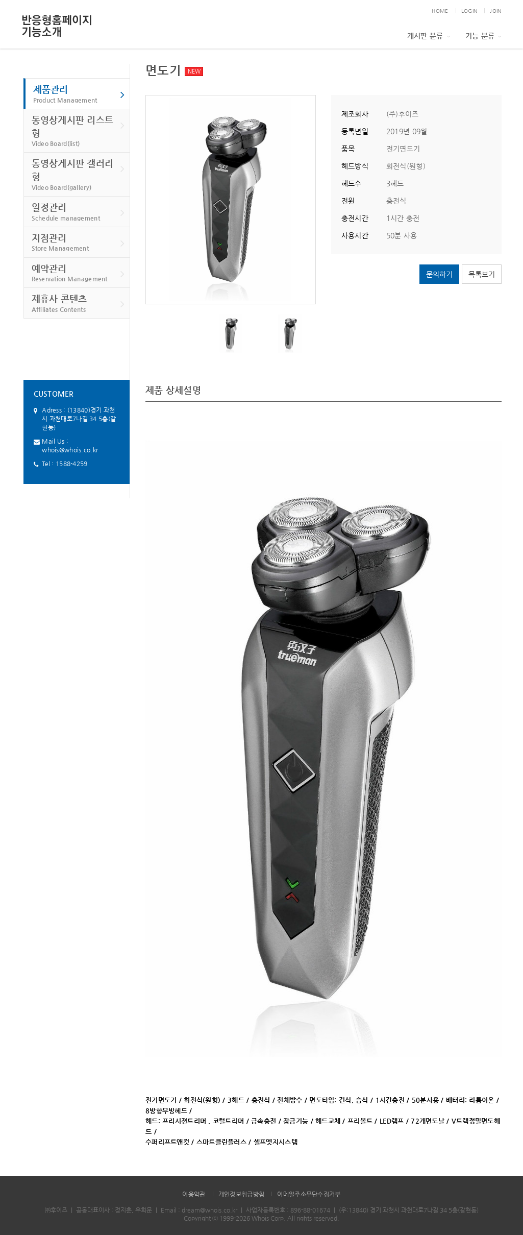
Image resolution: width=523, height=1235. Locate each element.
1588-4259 (72, 463)
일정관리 (78, 212)
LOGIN (469, 11)
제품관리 (79, 94)
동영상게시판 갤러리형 (78, 175)
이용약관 (193, 1194)
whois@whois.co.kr (70, 449)
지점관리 (78, 242)
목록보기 (481, 274)
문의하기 (439, 274)
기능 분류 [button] (483, 36)
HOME (440, 11)
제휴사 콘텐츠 (78, 303)
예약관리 (78, 273)
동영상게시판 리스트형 (78, 131)
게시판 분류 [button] (428, 36)
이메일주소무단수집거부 (308, 1194)
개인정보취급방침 (241, 1194)
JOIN (495, 11)
